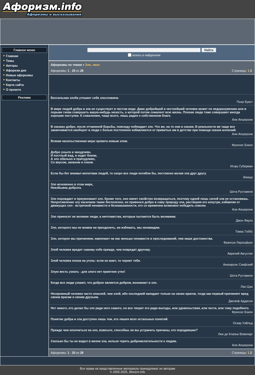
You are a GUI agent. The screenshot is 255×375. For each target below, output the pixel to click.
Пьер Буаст (245, 101)
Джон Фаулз (244, 220)
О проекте (13, 89)
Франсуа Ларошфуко (238, 242)
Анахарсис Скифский (238, 264)
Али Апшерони (242, 119)
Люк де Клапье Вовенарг (235, 334)
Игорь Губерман (241, 166)
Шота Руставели (241, 191)
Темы (10, 60)
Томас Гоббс (244, 231)
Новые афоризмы (19, 75)
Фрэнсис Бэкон (242, 145)
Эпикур (248, 177)
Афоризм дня (16, 70)
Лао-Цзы (247, 286)
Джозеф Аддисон (241, 301)
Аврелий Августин (240, 253)
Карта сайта (15, 84)
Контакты (13, 80)
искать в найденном (146, 55)
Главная (12, 56)
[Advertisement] (127, 31)
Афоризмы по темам (66, 64)
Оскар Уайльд (243, 323)
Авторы (12, 65)
